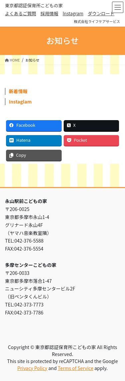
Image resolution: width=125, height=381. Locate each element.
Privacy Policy (32, 368)
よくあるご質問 (20, 13)
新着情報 (18, 91)
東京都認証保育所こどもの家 (34, 5)
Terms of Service (75, 368)
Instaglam (20, 101)
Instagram (73, 13)
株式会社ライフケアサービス (97, 21)
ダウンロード (101, 13)
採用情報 (49, 13)
